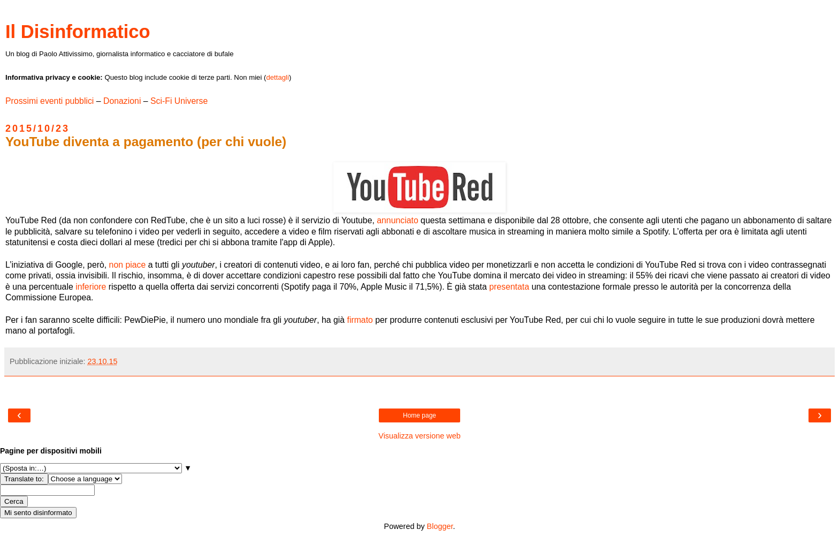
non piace (127, 264)
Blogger (440, 526)
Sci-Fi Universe (179, 100)
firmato (359, 319)
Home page (419, 415)
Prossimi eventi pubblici (49, 100)
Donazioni (122, 100)
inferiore (90, 286)
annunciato (397, 220)
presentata (509, 286)
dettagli (277, 77)
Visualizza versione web (419, 436)
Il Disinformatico (77, 31)
